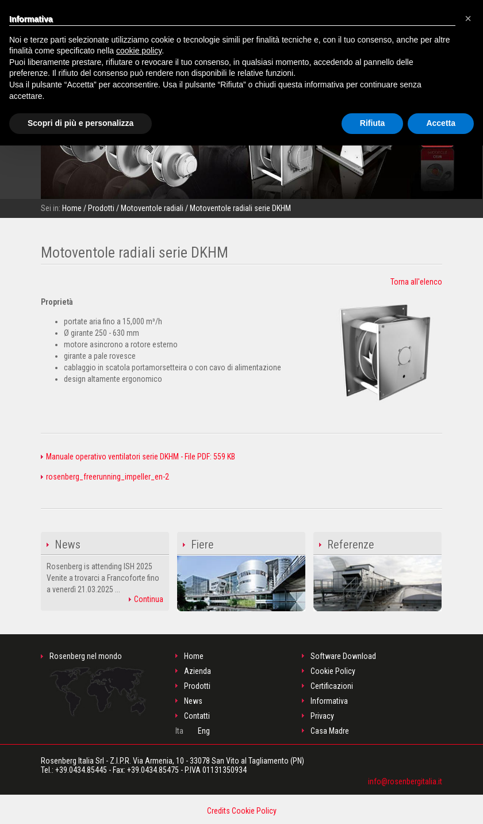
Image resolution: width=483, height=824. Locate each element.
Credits (218, 810)
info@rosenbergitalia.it (405, 781)
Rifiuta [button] (372, 123)
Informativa (329, 701)
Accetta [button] (440, 123)
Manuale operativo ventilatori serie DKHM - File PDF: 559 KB (138, 456)
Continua (146, 599)
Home (72, 208)
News (193, 701)
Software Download (343, 656)
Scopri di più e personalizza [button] (80, 123)
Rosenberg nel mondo (98, 683)
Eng (204, 730)
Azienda (197, 671)
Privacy (322, 715)
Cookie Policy (332, 671)
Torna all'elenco (416, 281)
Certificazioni (331, 686)
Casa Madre (329, 730)
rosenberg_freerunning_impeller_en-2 (105, 476)
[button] (468, 18)
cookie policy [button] (139, 50)
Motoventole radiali (152, 208)
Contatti (197, 715)
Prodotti (101, 208)
